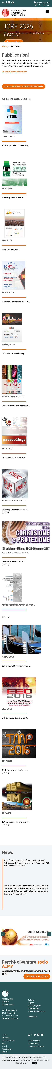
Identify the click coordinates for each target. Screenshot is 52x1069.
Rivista (4, 1052)
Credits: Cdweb (34, 1041)
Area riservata (42, 2)
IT (44, 5)
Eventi (4, 1046)
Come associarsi (8, 1040)
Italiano (31, 1000)
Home (4, 46)
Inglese (31, 1003)
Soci (3, 1043)
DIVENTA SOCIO (37, 976)
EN (48, 5)
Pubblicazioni (7, 1049)
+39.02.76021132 (11, 1016)
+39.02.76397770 (11, 1019)
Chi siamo (6, 1038)
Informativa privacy (36, 1046)
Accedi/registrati (34, 1006)
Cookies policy (33, 1043)
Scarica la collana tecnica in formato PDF (23, 86)
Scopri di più (14, 42)
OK (34, 1063)
